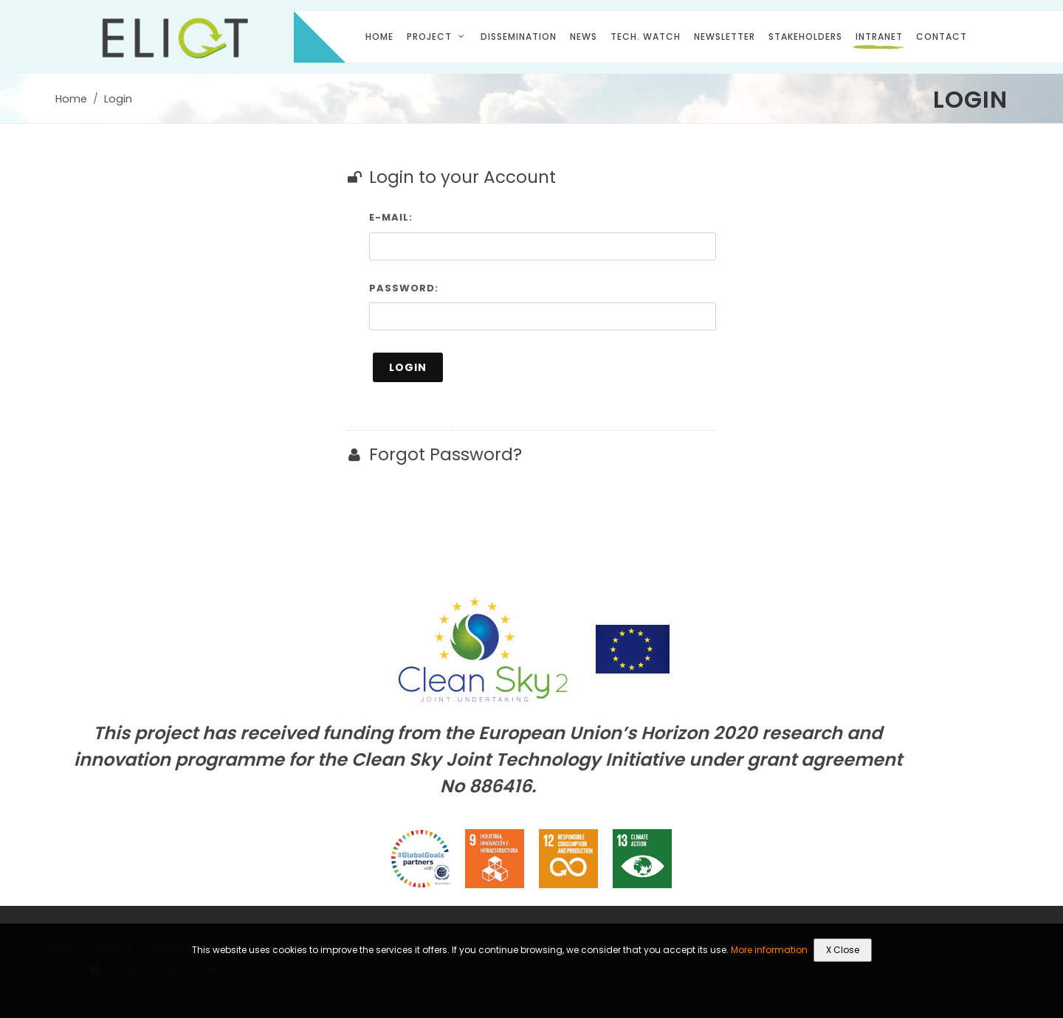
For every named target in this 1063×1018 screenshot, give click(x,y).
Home (71, 98)
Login (118, 98)
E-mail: (391, 217)
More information (769, 949)
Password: (403, 288)
